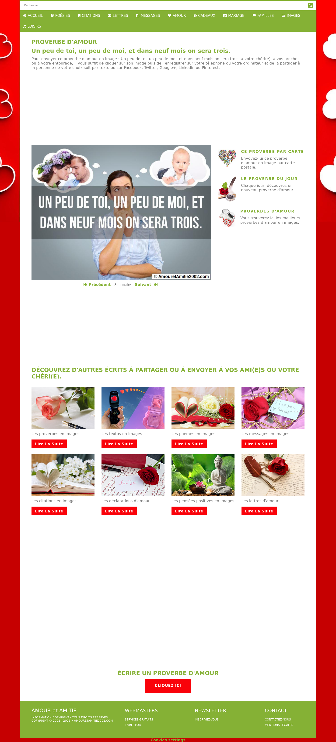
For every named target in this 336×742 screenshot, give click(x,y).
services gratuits (139, 719)
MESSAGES (148, 16)
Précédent (97, 284)
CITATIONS (89, 16)
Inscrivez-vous (207, 719)
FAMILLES (263, 16)
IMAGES (291, 16)
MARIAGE (233, 16)
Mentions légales (279, 725)
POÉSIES (60, 16)
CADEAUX (204, 16)
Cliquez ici (168, 685)
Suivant (146, 284)
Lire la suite (49, 444)
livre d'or (133, 725)
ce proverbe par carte (272, 151)
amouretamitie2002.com (93, 720)
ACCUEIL (33, 16)
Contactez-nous (278, 719)
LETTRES (118, 16)
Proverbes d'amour (267, 211)
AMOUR (177, 16)
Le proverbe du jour (269, 178)
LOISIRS (32, 26)
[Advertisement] (168, 107)
